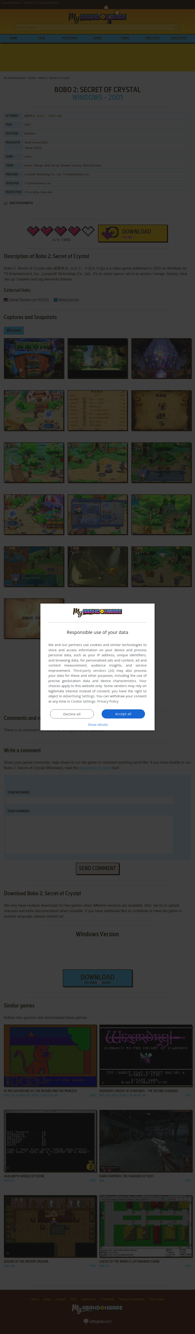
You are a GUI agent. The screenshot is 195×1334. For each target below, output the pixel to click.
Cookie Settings (83, 701)
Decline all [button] (72, 714)
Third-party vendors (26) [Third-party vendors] (93, 670)
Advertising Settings (79, 696)
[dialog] (97, 667)
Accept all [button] (123, 713)
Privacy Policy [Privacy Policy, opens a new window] (108, 701)
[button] (97, 724)
